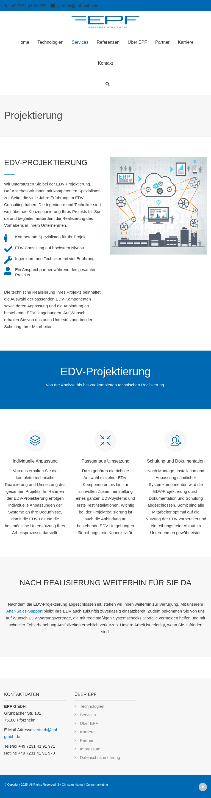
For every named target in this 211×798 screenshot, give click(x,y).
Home (23, 42)
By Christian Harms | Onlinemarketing (82, 784)
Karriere (185, 42)
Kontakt (105, 63)
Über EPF (137, 42)
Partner (162, 42)
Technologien (50, 42)
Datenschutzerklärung (100, 757)
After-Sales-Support (24, 611)
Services (80, 42)
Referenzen (108, 42)
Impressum (90, 749)
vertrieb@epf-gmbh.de (77, 5)
